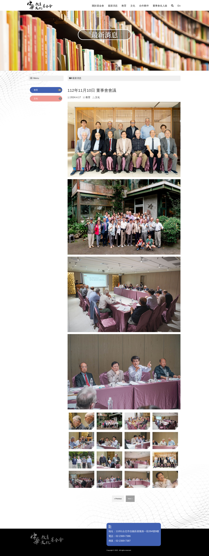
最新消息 (113, 5)
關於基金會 (98, 5)
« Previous (118, 499)
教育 (124, 5)
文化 (132, 5)
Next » (130, 499)
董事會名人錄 (160, 5)
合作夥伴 (144, 5)
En (179, 5)
